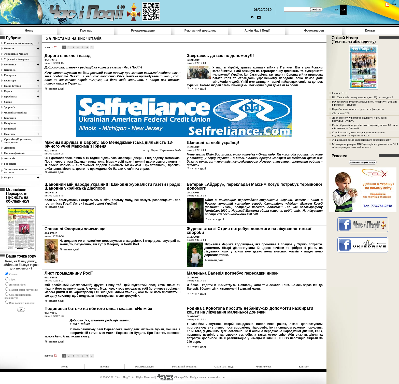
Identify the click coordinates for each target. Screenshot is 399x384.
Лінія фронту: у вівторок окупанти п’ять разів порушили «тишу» (359, 119)
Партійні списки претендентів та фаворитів (358, 108)
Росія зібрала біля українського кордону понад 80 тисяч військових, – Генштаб (365, 126)
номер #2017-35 (196, 280)
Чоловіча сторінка (15, 112)
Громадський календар (18, 43)
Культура (10, 80)
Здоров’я (9, 107)
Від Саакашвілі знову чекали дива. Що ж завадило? (362, 97)
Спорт (8, 101)
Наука (8, 91)
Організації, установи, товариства (18, 141)
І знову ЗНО (339, 92)
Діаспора (9, 147)
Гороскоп (10, 163)
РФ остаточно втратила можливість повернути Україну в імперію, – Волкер (364, 103)
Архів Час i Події (257, 30)
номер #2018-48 (54, 195)
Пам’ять (9, 133)
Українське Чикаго (16, 53)
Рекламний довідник (200, 30)
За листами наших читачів (15, 170)
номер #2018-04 (196, 239)
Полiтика (10, 64)
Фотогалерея (314, 30)
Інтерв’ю (10, 69)
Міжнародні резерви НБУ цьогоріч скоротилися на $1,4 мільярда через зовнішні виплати (365, 146)
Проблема (10, 96)
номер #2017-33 (54, 315)
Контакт (371, 30)
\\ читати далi (54, 88)
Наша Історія (12, 85)
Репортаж (10, 75)
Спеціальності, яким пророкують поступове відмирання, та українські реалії (358, 134)
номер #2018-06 (54, 236)
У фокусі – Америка (16, 59)
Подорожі (10, 128)
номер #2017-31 (196, 319)
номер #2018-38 (196, 195)
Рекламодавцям (143, 30)
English (8, 177)
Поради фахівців (14, 152)
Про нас (86, 30)
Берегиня (10, 117)
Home (29, 30)
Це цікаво (10, 123)
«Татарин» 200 (340, 113)
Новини (9, 48)
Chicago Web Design (186, 377)
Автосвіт (9, 158)
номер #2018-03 (54, 280)
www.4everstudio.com (212, 377)
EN (336, 9)
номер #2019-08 (196, 62)
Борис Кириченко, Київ (166, 150)
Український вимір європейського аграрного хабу (361, 139)
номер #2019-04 (196, 149)
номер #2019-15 (54, 62)
